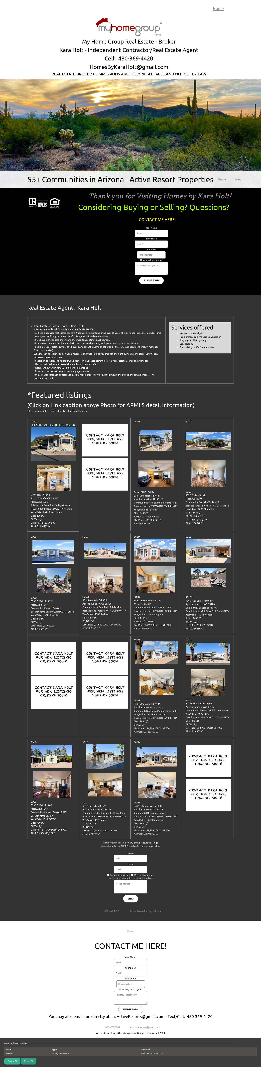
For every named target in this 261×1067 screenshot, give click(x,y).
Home (218, 8)
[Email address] (143, 911)
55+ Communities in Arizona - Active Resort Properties (120, 179)
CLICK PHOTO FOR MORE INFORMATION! (53, 425)
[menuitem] (221, 180)
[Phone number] (109, 911)
